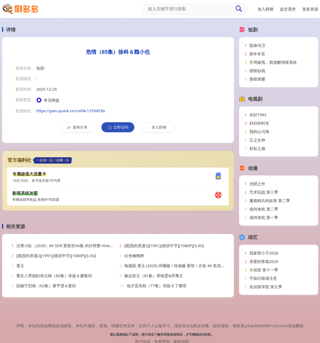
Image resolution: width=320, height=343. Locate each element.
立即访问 (117, 127)
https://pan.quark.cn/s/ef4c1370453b (70, 110)
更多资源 (310, 9)
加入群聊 (158, 127)
